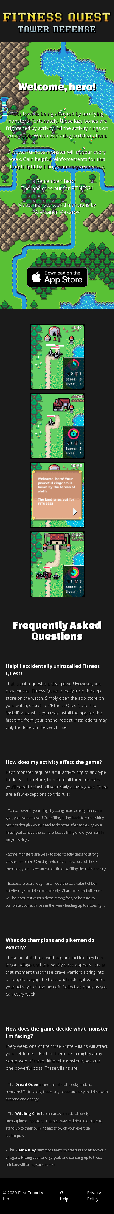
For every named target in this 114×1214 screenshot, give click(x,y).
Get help (64, 1196)
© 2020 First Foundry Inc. (23, 1195)
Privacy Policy (94, 1196)
